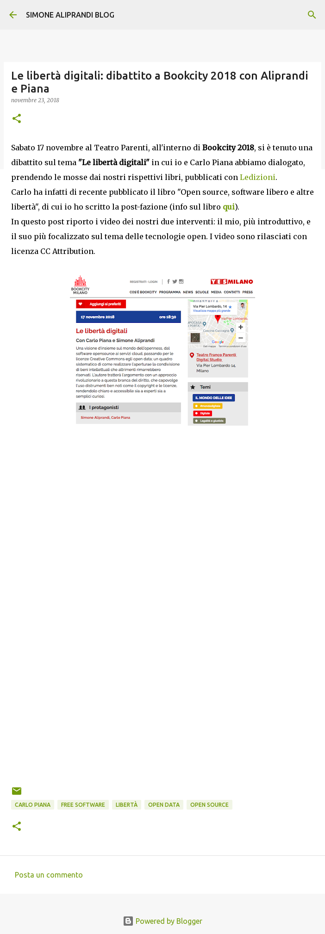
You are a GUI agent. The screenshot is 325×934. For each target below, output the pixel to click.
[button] (16, 119)
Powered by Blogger (162, 921)
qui (229, 206)
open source (209, 805)
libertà (127, 805)
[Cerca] (312, 15)
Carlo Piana (32, 805)
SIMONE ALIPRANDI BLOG (70, 15)
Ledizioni (257, 177)
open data (164, 805)
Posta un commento (49, 875)
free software (83, 805)
